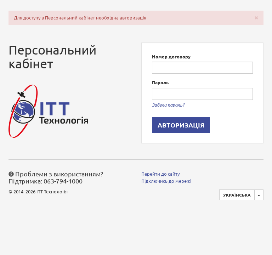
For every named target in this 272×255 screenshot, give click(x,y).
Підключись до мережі (166, 181)
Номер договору (171, 56)
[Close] (256, 17)
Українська (237, 195)
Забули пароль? (168, 105)
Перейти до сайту (160, 174)
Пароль (160, 82)
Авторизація (181, 125)
